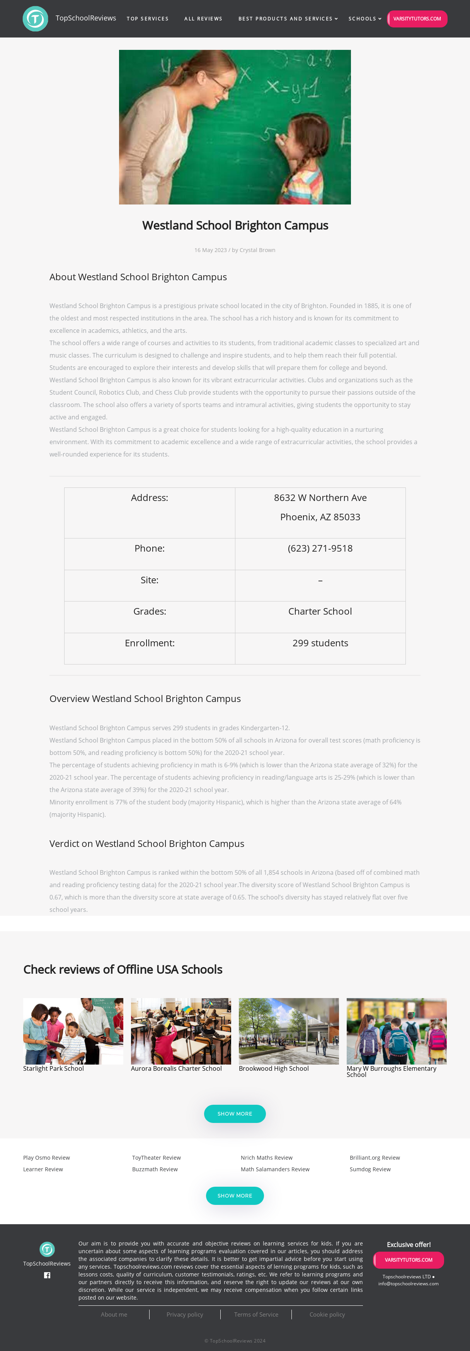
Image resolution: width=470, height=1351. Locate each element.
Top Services (148, 18)
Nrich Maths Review (267, 1157)
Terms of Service (256, 1314)
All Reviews (203, 18)
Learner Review (43, 1169)
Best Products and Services (285, 18)
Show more (235, 1114)
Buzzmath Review (155, 1169)
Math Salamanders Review (275, 1169)
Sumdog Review (370, 1169)
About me (114, 1314)
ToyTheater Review (156, 1157)
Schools (363, 18)
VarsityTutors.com (417, 18)
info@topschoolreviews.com (408, 1283)
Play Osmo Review (46, 1157)
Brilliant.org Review (375, 1157)
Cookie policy (327, 1314)
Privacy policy (185, 1314)
